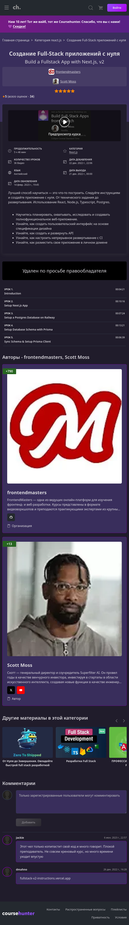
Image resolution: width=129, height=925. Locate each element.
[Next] (124, 720)
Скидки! (19, 26)
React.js (73, 152)
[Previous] (116, 720)
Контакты (53, 909)
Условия (121, 917)
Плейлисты (119, 909)
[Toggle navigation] (6, 7)
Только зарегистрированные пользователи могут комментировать (71, 801)
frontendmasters (27, 492)
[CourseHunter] (17, 8)
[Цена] (100, 8)
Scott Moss (19, 665)
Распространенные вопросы (85, 909)
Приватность (100, 917)
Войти (117, 8)
